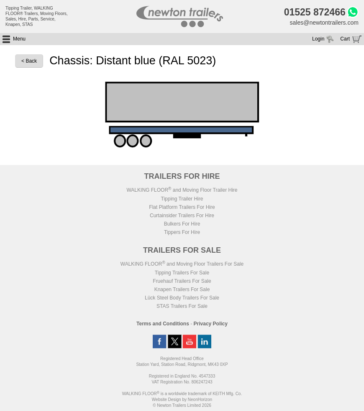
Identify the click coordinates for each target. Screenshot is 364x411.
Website (166, 399)
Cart (345, 39)
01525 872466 (315, 12)
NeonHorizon (200, 399)
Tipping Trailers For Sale (182, 273)
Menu (19, 39)
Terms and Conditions (162, 324)
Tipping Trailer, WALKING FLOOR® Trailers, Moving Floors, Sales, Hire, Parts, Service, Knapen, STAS (36, 16)
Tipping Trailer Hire (182, 199)
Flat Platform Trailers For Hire (182, 207)
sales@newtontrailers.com (324, 22)
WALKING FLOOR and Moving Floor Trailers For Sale (182, 264)
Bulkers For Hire (182, 224)
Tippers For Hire (182, 232)
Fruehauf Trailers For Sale (182, 281)
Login (318, 39)
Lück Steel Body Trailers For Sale (182, 298)
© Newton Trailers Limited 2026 (182, 405)
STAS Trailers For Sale (182, 306)
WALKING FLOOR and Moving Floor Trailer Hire (181, 190)
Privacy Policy (211, 324)
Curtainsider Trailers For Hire (182, 215)
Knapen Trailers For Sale (182, 289)
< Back (29, 61)
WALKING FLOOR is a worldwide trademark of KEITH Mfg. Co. (182, 393)
